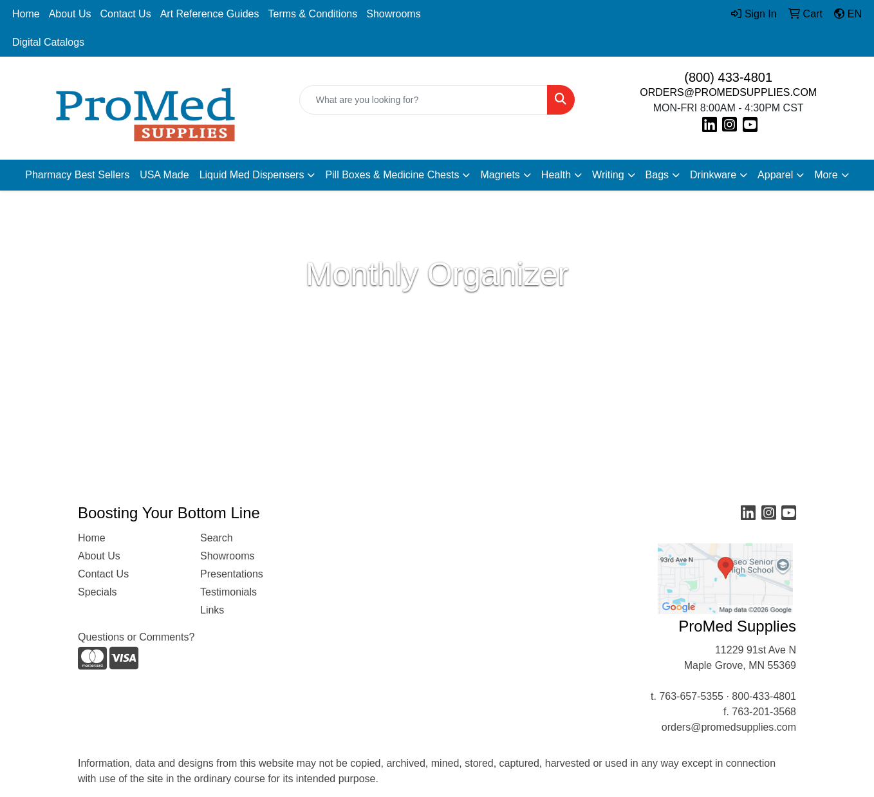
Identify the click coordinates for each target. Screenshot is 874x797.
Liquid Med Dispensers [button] (252, 174)
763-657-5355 (691, 696)
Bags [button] (657, 174)
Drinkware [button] (713, 174)
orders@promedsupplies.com (729, 727)
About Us (70, 13)
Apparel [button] (775, 174)
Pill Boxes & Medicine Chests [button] (392, 174)
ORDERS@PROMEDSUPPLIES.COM (728, 92)
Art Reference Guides (209, 13)
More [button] (825, 174)
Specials (97, 591)
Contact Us (125, 13)
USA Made (164, 174)
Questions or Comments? (136, 637)
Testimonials (228, 591)
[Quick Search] (423, 100)
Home (26, 13)
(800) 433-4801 (728, 77)
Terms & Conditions (313, 13)
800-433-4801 (764, 696)
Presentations (231, 573)
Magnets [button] (499, 174)
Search (216, 537)
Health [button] (556, 174)
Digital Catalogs (48, 42)
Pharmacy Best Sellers (77, 174)
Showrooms (393, 13)
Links (212, 610)
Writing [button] (608, 174)
